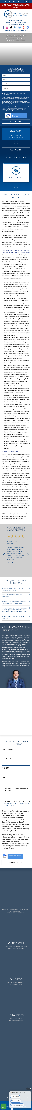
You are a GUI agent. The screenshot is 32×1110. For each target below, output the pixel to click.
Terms (17, 116)
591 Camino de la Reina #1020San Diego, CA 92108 (16, 1018)
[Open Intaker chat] (12, 1109)
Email (14, 1)
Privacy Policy (19, 93)
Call (10, 1)
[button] (15, 187)
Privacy (13, 116)
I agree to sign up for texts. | (15, 94)
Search (22, 1)
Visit (18, 1)
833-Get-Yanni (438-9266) (16, 22)
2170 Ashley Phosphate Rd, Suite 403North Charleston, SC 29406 (16, 982)
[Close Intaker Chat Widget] (30, 1089)
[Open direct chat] (27, 1089)
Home (6, 1)
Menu (26, 1)
